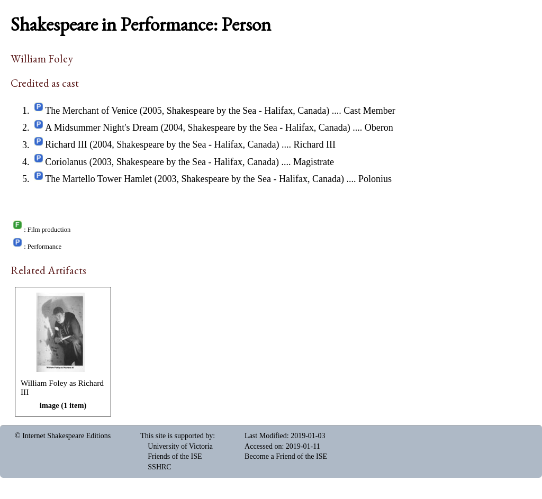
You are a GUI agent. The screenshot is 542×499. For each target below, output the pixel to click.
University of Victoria (180, 446)
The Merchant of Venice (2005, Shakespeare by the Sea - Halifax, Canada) (187, 110)
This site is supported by (176, 436)
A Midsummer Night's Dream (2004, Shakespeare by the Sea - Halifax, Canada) (197, 127)
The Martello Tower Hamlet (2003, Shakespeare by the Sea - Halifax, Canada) (194, 179)
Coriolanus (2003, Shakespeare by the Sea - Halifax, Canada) (162, 162)
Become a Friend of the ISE (286, 456)
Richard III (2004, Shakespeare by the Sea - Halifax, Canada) (162, 145)
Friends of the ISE (175, 456)
